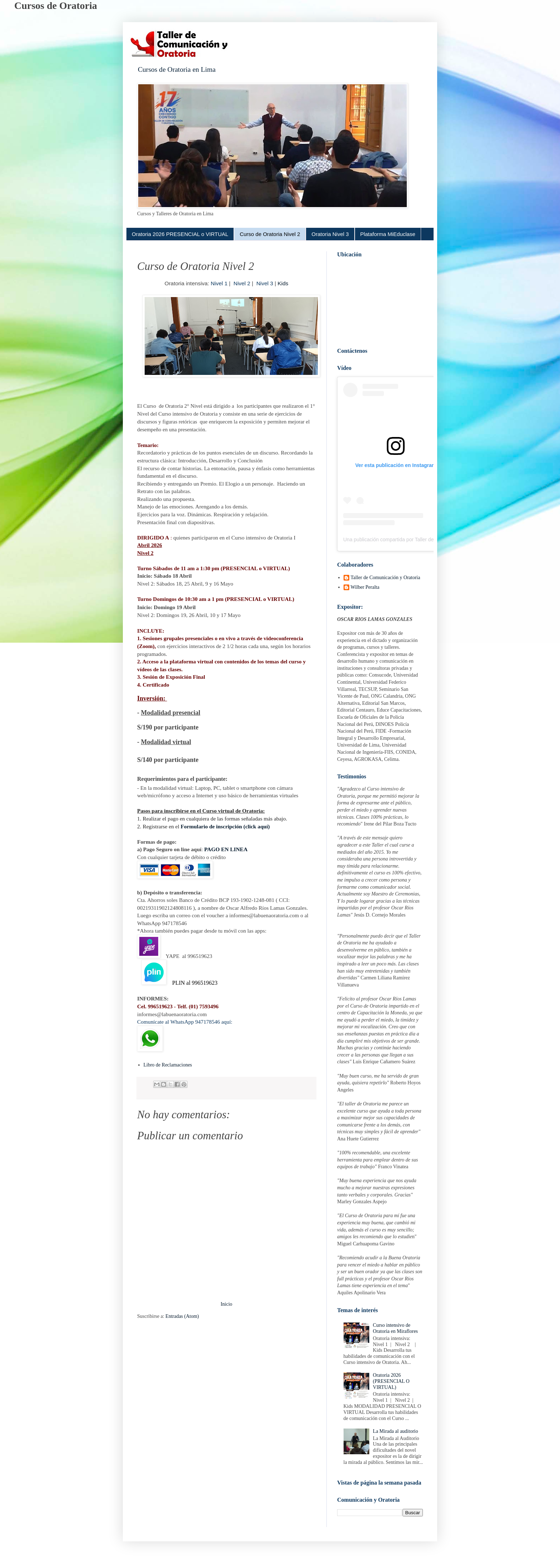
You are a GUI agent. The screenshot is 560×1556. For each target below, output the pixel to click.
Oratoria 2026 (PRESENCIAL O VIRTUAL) (391, 1381)
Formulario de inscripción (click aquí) (225, 826)
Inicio (226, 1304)
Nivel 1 (219, 283)
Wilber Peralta (365, 587)
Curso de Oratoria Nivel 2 (270, 234)
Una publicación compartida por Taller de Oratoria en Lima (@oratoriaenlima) (428, 539)
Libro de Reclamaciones (168, 1065)
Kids (283, 283)
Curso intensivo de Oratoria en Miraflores (395, 1328)
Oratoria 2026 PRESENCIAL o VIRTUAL (180, 234)
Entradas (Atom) (182, 1316)
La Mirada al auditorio (395, 1431)
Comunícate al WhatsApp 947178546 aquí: (184, 1022)
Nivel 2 (242, 283)
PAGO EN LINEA (226, 849)
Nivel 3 (264, 283)
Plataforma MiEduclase (387, 234)
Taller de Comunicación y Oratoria (385, 577)
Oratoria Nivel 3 (330, 234)
